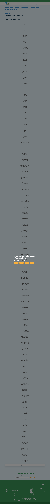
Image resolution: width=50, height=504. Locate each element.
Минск (16, 262)
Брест (21, 262)
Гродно (32, 262)
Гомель (27, 262)
